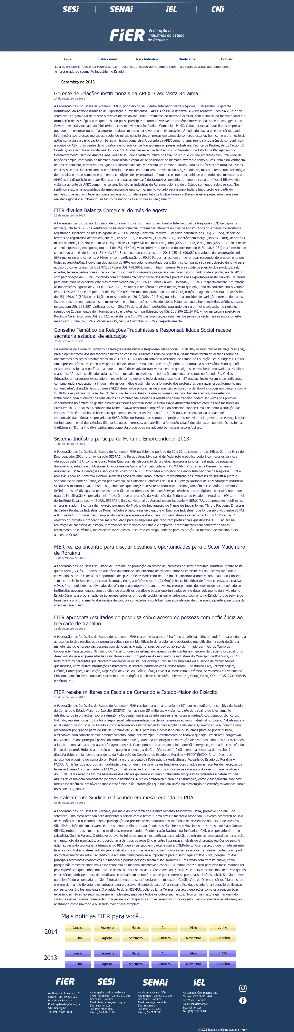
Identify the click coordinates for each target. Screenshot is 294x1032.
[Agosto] (107, 964)
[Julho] (78, 964)
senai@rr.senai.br (156, 1002)
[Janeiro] (78, 928)
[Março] (135, 953)
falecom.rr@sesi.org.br (111, 1002)
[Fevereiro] (107, 928)
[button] (135, 928)
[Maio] (193, 953)
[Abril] (164, 953)
